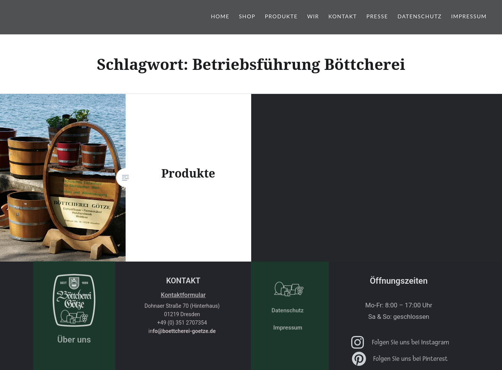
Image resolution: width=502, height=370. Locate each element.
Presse (377, 16)
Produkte (281, 16)
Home (220, 16)
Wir (313, 16)
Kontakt (342, 16)
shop (247, 16)
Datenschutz (419, 16)
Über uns (74, 339)
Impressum (469, 16)
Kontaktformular (183, 295)
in (182, 331)
